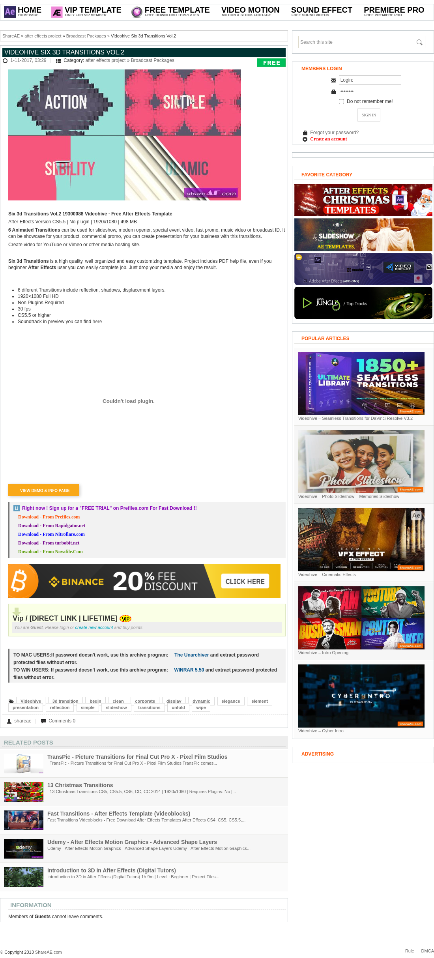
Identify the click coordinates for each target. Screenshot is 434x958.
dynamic (201, 701)
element (259, 701)
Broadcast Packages (86, 36)
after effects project (42, 36)
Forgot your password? (334, 132)
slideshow (116, 707)
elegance (231, 701)
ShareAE (11, 36)
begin (95, 701)
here (97, 321)
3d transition (65, 701)
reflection (60, 707)
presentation (26, 707)
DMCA (427, 951)
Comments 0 (62, 721)
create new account (94, 627)
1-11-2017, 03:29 (28, 60)
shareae (22, 721)
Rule (409, 951)
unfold (178, 707)
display (173, 701)
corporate (145, 701)
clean (117, 701)
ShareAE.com (48, 952)
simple (88, 707)
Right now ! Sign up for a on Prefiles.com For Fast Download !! (109, 508)
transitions (149, 707)
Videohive (31, 701)
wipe (201, 707)
